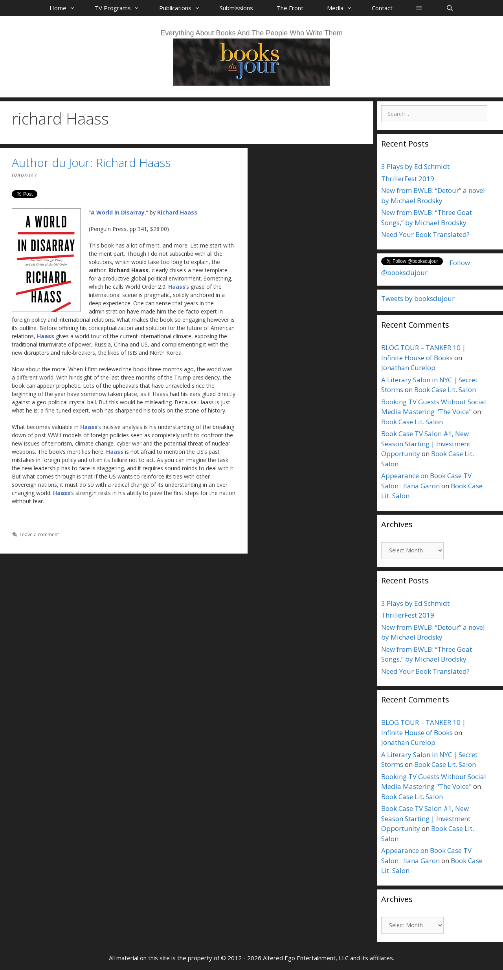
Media (343, 8)
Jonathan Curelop (408, 367)
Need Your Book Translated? (425, 234)
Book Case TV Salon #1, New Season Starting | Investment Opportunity (425, 443)
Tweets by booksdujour (418, 298)
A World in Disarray (118, 212)
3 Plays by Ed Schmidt (415, 166)
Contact (382, 8)
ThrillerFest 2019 (407, 178)
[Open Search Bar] (449, 8)
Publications (183, 8)
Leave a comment (39, 534)
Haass (176, 286)
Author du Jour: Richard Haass (91, 162)
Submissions (236, 8)
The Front (290, 8)
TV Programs (121, 8)
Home (66, 8)
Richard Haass (177, 212)
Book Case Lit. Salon (445, 389)
